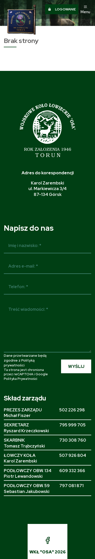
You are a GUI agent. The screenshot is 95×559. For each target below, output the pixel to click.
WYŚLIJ (76, 366)
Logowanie (62, 9)
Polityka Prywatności (20, 379)
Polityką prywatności (19, 362)
